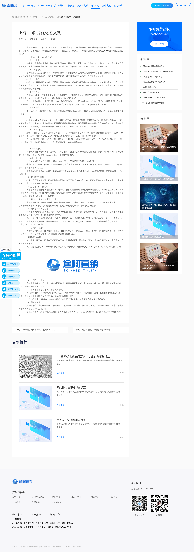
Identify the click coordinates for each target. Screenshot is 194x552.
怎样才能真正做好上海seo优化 (96, 330)
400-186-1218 (183, 5)
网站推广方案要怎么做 (151, 92)
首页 (21, 5)
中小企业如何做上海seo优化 (153, 103)
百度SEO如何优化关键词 (72, 420)
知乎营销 (36, 502)
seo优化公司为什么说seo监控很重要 (158, 179)
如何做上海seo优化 (149, 87)
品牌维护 (58, 5)
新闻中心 (95, 5)
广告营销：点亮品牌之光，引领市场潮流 (158, 71)
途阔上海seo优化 (20, 17)
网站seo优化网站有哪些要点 (153, 66)
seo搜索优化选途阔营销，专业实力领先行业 (83, 356)
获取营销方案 (162, 5)
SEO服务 (31, 5)
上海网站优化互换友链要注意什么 (155, 97)
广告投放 (70, 5)
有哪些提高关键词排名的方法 (155, 237)
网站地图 (77, 546)
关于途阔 (36, 514)
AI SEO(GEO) (45, 5)
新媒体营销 (82, 5)
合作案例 (106, 5)
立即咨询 (159, 44)
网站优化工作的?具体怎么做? (153, 82)
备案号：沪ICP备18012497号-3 (58, 546)
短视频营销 (57, 502)
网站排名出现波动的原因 (71, 387)
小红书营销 (76, 497)
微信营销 (95, 497)
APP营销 (56, 497)
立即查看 (61, 373)
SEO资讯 (49, 17)
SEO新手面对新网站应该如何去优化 (39, 330)
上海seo (105, 51)
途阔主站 (117, 5)
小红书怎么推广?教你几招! (152, 77)
